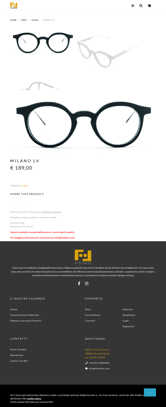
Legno (35, 20)
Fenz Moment (93, 315)
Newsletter (17, 355)
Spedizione (129, 315)
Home (13, 20)
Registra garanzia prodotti (25, 320)
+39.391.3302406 (97, 363)
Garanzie (128, 309)
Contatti (90, 320)
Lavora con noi (19, 360)
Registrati (128, 326)
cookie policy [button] (34, 398)
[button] (150, 392)
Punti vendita (18, 349)
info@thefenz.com (97, 368)
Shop (24, 20)
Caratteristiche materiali (24, 315)
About (14, 309)
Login (126, 320)
